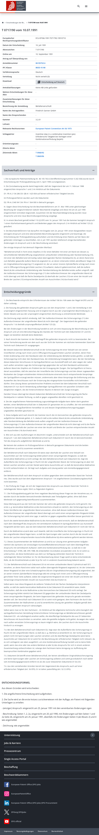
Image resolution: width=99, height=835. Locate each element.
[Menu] (86, 6)
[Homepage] (3, 23)
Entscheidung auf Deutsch (51, 82)
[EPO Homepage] (16, 6)
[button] (49, 170)
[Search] (78, 6)
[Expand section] (92, 735)
